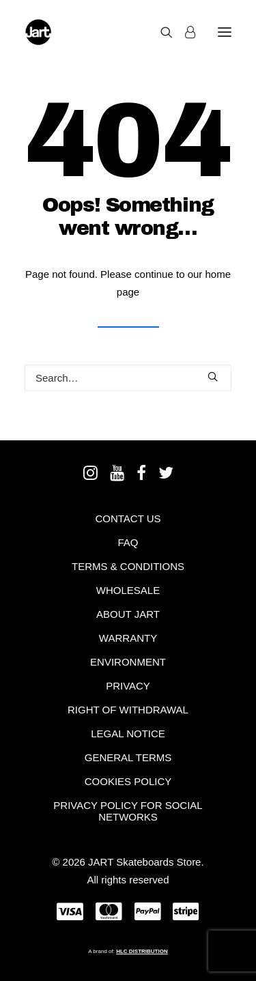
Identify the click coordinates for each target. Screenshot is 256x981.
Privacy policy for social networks (127, 811)
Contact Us (127, 518)
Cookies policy (128, 781)
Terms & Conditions (128, 566)
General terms (128, 757)
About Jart (128, 614)
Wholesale (128, 590)
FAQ (127, 542)
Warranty (128, 638)
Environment (128, 662)
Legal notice (128, 733)
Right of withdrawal (128, 709)
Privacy (128, 686)
